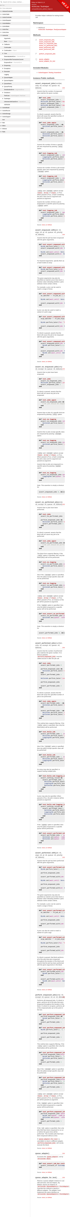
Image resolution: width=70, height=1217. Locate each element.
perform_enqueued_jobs (47, 54)
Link (63, 88)
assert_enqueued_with (46, 42)
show (43, 225)
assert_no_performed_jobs (48, 45)
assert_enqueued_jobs (46, 40)
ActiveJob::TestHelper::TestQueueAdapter (52, 29)
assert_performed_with (46, 49)
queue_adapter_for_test (47, 61)
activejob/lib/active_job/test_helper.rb (42, 9)
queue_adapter (44, 59)
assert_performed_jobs (46, 47)
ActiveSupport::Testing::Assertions (49, 72)
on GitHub (49, 225)
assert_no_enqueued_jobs (48, 43)
